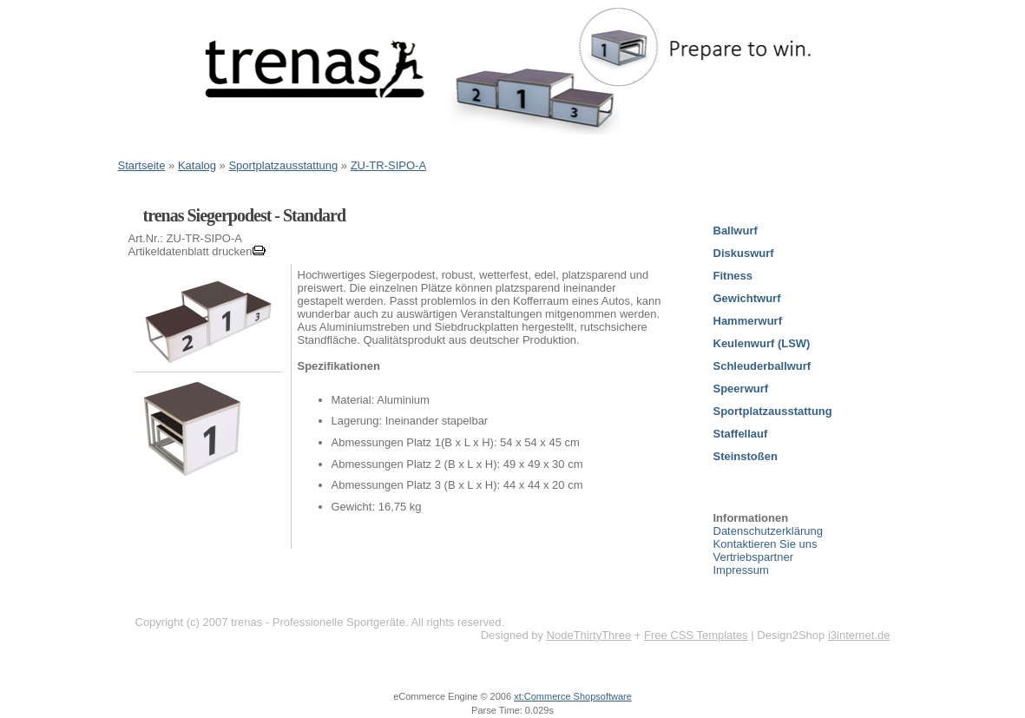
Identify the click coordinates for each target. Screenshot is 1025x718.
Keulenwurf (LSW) (762, 343)
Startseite (142, 165)
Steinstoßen (745, 456)
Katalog (197, 165)
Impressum (741, 569)
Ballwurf (735, 230)
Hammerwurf (747, 320)
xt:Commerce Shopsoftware (573, 696)
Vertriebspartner (753, 556)
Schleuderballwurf (762, 365)
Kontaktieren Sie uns (765, 543)
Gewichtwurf (747, 298)
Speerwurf (741, 388)
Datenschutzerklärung (768, 530)
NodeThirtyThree (589, 635)
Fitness (733, 275)
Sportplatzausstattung (283, 165)
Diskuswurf (743, 253)
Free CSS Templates (696, 635)
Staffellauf (740, 433)
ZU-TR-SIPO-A (388, 165)
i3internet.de (859, 635)
